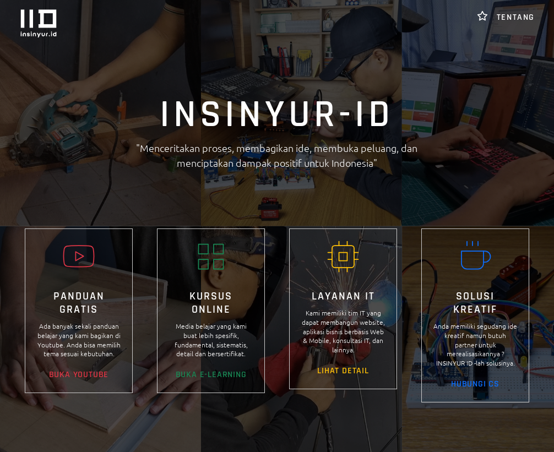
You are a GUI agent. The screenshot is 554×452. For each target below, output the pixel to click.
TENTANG (506, 17)
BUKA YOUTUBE (79, 374)
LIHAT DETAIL (343, 371)
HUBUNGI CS (475, 384)
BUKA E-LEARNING (211, 374)
